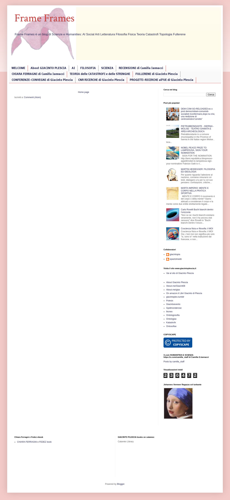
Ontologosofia (173, 315)
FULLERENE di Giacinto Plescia (156, 74)
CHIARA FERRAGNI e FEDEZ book (34, 442)
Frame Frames (44, 18)
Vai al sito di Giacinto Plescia (180, 273)
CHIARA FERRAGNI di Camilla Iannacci (38, 74)
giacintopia (175, 254)
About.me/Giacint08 (175, 286)
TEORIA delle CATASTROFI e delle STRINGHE (100, 74)
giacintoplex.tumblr (175, 297)
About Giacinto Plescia (177, 282)
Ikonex (169, 311)
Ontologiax (171, 319)
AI (73, 68)
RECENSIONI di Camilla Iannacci (141, 68)
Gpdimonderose (173, 308)
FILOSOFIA (88, 68)
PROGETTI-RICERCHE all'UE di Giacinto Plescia (161, 80)
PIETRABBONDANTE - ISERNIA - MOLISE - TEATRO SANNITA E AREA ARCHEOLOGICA (197, 129)
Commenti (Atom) (32, 97)
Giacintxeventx (173, 304)
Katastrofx (171, 322)
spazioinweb (176, 259)
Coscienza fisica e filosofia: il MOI (197, 228)
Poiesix (169, 300)
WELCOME (18, 68)
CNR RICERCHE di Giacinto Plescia (101, 80)
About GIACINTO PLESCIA (48, 68)
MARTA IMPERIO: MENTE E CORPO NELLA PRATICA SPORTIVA (195, 191)
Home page (83, 92)
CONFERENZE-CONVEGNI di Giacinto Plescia (42, 80)
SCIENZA (107, 68)
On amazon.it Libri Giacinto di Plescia (184, 293)
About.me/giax (173, 289)
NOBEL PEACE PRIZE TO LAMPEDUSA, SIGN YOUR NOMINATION (194, 150)
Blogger (120, 484)
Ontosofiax (171, 326)
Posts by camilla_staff (174, 361)
